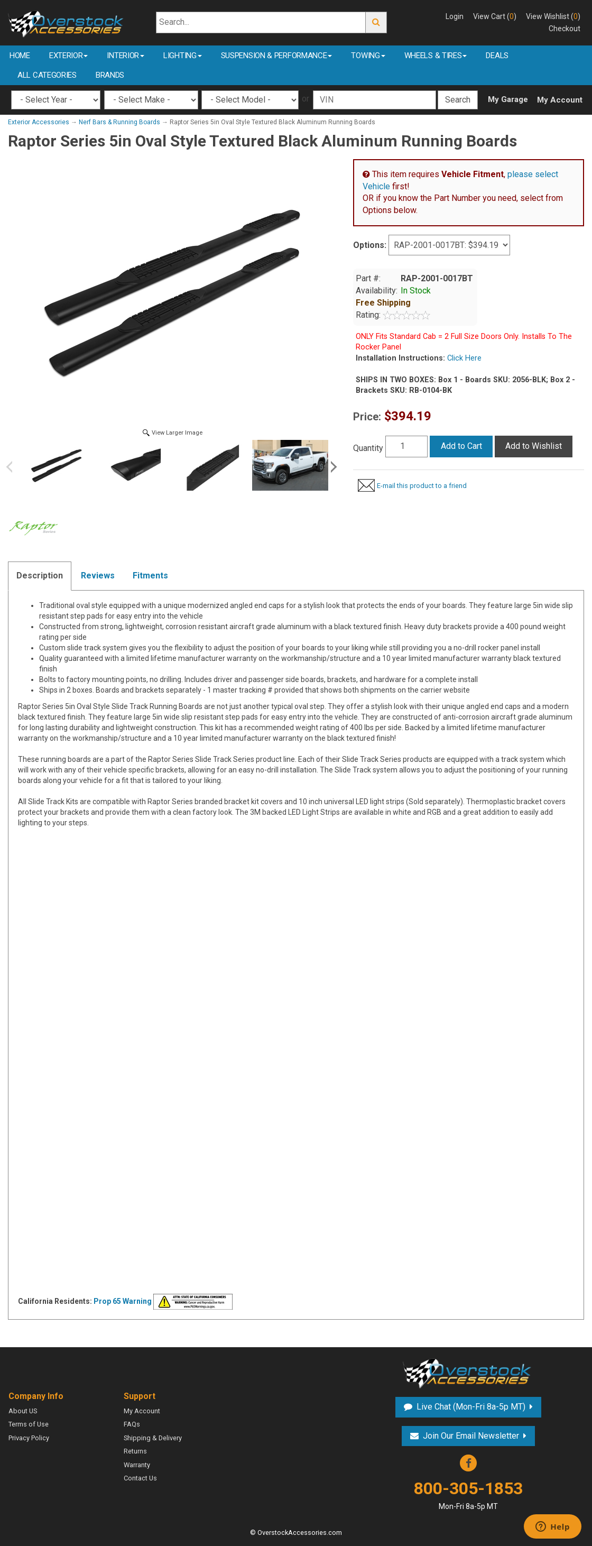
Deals (497, 55)
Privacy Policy (28, 1438)
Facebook (468, 1463)
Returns (135, 1451)
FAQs (132, 1424)
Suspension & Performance (276, 55)
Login (455, 16)
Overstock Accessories (468, 1372)
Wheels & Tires (435, 55)
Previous (13, 467)
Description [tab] (39, 575)
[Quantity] (406, 446)
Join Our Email (471, 1436)
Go (376, 22)
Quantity (368, 448)
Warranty (137, 1465)
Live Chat (471, 1407)
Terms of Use (28, 1424)
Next (332, 467)
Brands (110, 75)
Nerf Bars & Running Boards (119, 122)
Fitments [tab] (150, 575)
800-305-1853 (468, 1495)
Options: (369, 245)
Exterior (68, 55)
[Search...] (261, 22)
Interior (125, 55)
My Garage (508, 99)
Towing (368, 55)
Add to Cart (461, 446)
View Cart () (494, 16)
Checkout (564, 28)
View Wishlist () (553, 16)
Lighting (182, 55)
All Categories (47, 75)
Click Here (463, 358)
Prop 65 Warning (123, 1301)
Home (20, 55)
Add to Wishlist (533, 446)
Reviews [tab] (98, 575)
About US (22, 1411)
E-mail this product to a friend (422, 486)
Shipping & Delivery (153, 1438)
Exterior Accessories (38, 122)
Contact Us (140, 1478)
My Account (559, 100)
